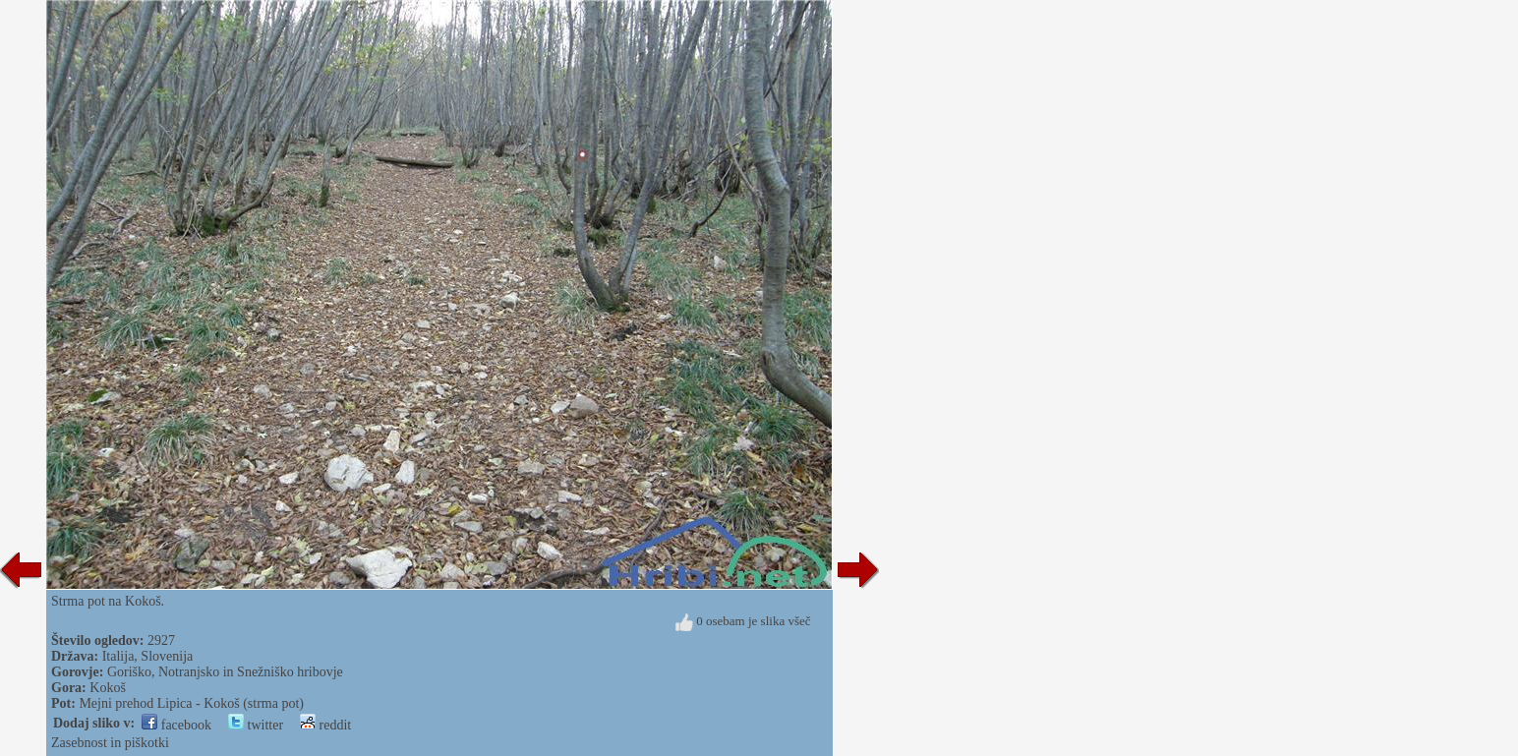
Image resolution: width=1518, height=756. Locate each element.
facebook (176, 725)
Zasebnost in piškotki (110, 742)
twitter (255, 725)
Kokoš (107, 687)
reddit (325, 725)
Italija (118, 656)
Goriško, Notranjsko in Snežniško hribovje (225, 672)
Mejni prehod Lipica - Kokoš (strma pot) (191, 703)
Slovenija (167, 656)
